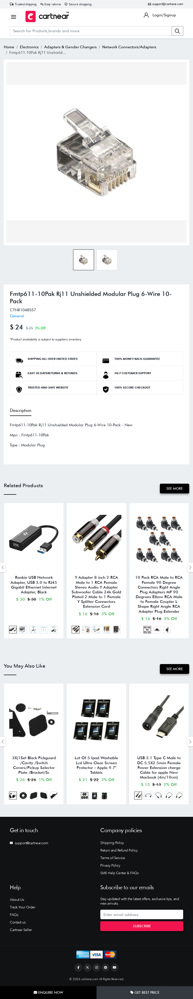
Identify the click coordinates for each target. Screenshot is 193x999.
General (17, 316)
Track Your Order (22, 907)
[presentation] (3, 567)
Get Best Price (144, 992)
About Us (17, 899)
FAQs (14, 914)
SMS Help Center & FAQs (119, 873)
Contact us (17, 922)
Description (20, 410)
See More (174, 488)
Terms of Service (112, 858)
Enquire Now (48, 992)
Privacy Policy (110, 865)
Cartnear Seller (21, 930)
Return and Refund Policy (118, 850)
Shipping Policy (112, 842)
